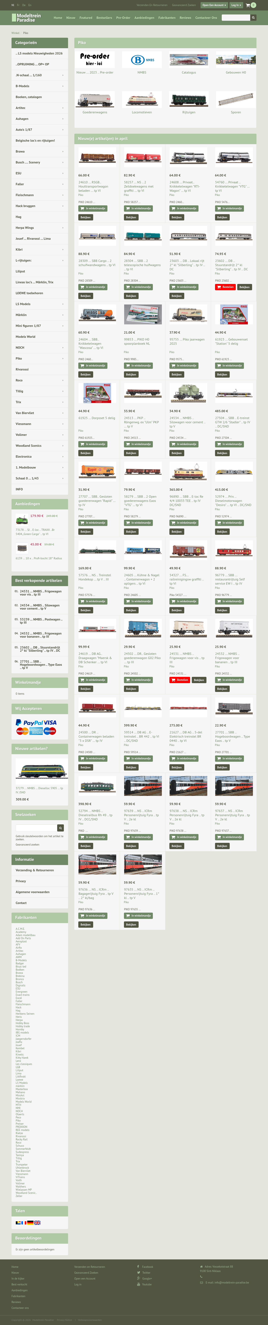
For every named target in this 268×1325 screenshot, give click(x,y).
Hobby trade (23, 1026)
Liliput (20, 271)
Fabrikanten (166, 18)
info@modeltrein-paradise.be (232, 1282)
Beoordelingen (28, 1238)
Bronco (20, 979)
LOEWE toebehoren (29, 293)
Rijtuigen (188, 112)
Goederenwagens (95, 112)
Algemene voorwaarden (33, 892)
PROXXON (21, 1127)
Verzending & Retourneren (35, 870)
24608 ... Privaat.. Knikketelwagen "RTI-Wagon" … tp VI (185, 186)
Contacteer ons (206, 18)
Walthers (21, 1186)
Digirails (20, 985)
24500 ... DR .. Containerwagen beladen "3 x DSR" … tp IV (96, 736)
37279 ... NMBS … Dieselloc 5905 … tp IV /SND (39, 790)
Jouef (19, 1045)
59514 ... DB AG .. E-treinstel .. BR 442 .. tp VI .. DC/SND (141, 736)
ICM (18, 1035)
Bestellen (228, 287)
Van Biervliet (25, 413)
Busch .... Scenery (28, 162)
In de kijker (18, 1278)
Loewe (19, 1080)
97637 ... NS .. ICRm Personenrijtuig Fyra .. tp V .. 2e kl (232, 815)
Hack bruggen (25, 206)
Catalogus (189, 72)
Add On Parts (23, 938)
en (29, 5)
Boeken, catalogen (29, 97)
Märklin (21, 315)
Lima (18, 1073)
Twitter (143, 1272)
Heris (19, 1017)
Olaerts (20, 1114)
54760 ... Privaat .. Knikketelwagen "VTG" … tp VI (232, 186)
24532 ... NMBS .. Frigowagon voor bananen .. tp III (41, 635)
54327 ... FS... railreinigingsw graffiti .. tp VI (187, 579)
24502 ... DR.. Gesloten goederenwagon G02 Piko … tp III (142, 657)
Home (58, 18)
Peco (18, 1117)
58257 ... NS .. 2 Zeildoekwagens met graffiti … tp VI (139, 186)
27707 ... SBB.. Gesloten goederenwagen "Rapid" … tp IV (97, 500)
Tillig (19, 391)
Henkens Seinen (25, 1013)
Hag (18, 217)
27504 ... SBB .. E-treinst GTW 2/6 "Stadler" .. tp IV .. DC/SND (232, 422)
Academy (21, 932)
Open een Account (213, 5)
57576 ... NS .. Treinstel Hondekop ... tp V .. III (95, 577)
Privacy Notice (64, 1319)
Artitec (20, 108)
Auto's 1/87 (24, 129)
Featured (86, 18)
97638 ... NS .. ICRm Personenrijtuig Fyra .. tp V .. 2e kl (187, 815)
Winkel (15, 33)
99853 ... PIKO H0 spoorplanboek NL (137, 341)
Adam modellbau (25, 935)
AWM (19, 957)
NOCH (20, 347)
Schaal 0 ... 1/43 (27, 478)
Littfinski (21, 1076)
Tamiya (20, 1155)
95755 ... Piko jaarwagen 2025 (187, 341)
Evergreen (21, 991)
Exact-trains (23, 995)
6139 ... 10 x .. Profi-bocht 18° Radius (39, 558)
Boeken (20, 969)
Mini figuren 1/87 (28, 326)
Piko (25, 33)
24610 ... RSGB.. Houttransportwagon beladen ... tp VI (93, 186)
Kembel (20, 1048)
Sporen (236, 112)
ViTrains (20, 1177)
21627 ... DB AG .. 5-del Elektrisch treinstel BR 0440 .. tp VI (186, 736)
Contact (21, 903)
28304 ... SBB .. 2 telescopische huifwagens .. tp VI (142, 265)
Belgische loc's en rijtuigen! (35, 140)
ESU (18, 173)
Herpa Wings (25, 227)
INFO (19, 489)
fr (18, 5)
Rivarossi (22, 369)
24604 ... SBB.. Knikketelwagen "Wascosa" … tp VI (91, 343)
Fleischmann (25, 195)
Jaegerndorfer (23, 1039)
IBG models (22, 1032)
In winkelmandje (95, 208)
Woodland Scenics (28, 445)
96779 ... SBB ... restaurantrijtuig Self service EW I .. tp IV (230, 579)
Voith (19, 1180)
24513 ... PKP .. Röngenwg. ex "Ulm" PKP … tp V (141, 422)
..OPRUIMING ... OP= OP (32, 64)
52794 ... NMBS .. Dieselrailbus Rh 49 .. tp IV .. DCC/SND (95, 815)
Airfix (19, 947)
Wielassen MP (24, 1190)
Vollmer (21, 435)
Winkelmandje (28, 682)
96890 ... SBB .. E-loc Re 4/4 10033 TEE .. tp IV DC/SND (186, 500)
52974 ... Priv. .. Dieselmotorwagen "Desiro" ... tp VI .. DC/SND (233, 500)
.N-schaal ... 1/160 (29, 75)
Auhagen (22, 119)
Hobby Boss (22, 1023)
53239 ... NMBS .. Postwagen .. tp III (41, 620)
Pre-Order (123, 18)
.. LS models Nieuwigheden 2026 (39, 53)
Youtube (144, 1284)
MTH (18, 1105)
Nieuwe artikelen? (31, 748)
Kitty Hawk (22, 1057)
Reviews (185, 18)
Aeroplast (21, 941)
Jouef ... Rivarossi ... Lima (33, 238)
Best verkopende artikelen (38, 580)
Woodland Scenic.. (26, 1193)
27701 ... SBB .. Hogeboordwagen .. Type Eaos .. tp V (41, 664)
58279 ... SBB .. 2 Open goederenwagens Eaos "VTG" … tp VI (140, 500)
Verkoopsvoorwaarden (90, 1319)
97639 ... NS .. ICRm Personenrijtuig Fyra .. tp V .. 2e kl (141, 815)
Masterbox (22, 1089)
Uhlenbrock (22, 1168)
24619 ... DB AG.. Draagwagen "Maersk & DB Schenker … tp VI (95, 657)
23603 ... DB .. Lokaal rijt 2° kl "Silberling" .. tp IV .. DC (187, 265)
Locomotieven (142, 112)
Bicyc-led (21, 966)
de (24, 5)
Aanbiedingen (144, 18)
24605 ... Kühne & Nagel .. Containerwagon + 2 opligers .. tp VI (142, 579)
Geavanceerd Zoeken (184, 5)
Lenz (18, 1061)
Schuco (20, 1146)
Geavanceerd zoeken (27, 844)
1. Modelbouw (26, 467)
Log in (235, 5)
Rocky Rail (21, 1139)
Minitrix (20, 1098)
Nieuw (70, 18)
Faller (20, 184)
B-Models (22, 86)
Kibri (19, 249)
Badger (20, 963)
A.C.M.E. (20, 929)
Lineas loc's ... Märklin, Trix (34, 282)
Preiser (20, 1124)
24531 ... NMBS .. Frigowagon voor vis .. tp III (41, 592)
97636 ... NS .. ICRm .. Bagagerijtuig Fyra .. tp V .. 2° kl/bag (96, 893)
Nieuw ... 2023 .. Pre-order (94, 72)
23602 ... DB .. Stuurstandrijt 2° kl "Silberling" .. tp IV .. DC (40, 649)
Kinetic (20, 1054)
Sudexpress (22, 1152)
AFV (18, 944)
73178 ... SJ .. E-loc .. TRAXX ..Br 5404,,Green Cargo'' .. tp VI (35, 532)
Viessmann (23, 424)
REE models (23, 1130)
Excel (19, 998)
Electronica (24, 456)
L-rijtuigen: (23, 260)
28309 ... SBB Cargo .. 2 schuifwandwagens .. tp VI (97, 263)
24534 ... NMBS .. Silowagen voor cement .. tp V (40, 606)
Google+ (144, 1278)
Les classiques (24, 1064)
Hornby (20, 1029)
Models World (25, 336)
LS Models (23, 304)
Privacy (21, 881)
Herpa (19, 1020)
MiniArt (20, 1095)
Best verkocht (19, 1284)
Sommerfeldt (23, 1149)
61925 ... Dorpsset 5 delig (97, 418)
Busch (19, 982)
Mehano (20, 1092)
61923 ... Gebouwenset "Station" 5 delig (231, 341)
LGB (18, 1067)
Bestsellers (104, 18)
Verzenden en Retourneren (152, 5)
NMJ (18, 1108)
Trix (18, 402)
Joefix (19, 1042)
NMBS (142, 72)
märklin (20, 1086)
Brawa (20, 151)
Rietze (19, 1133)
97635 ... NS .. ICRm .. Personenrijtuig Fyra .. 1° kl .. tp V (141, 893)
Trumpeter (22, 1164)
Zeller (19, 1196)
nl (13, 5)
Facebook (145, 1267)
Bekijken (86, 217)
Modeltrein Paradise (43, 1319)
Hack (18, 1007)
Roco (19, 380)
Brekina (20, 976)
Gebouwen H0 (236, 72)
